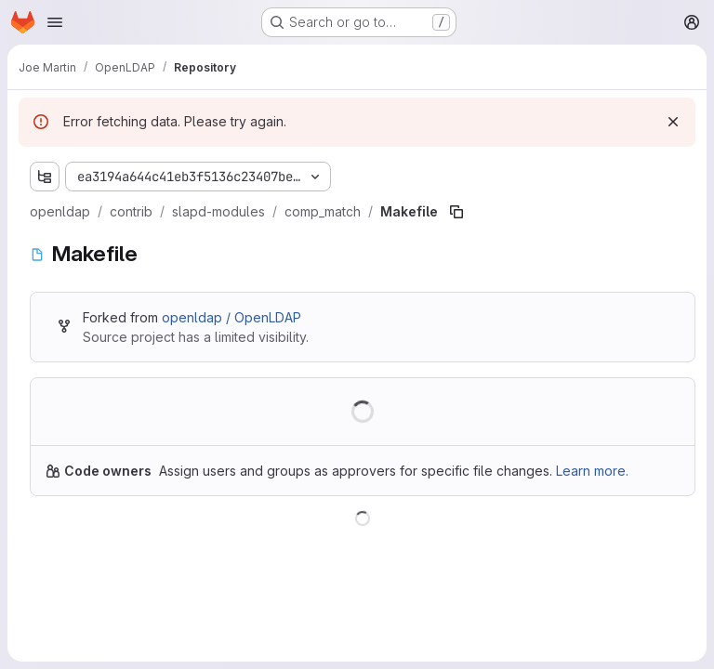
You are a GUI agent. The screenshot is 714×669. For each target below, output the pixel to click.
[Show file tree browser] (45, 176)
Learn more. (592, 471)
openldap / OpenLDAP (231, 317)
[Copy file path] (456, 212)
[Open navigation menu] (55, 22)
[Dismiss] (673, 122)
